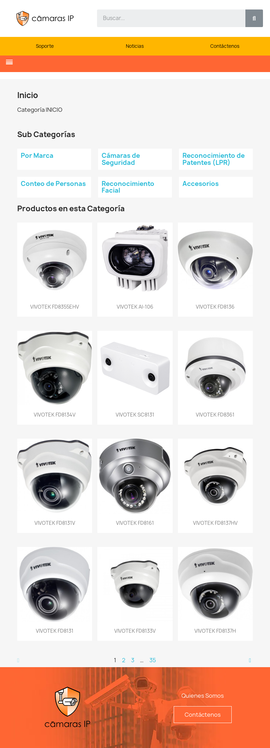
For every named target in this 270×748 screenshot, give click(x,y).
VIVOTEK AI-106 (135, 306)
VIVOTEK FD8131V (54, 523)
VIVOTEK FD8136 (215, 306)
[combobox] (167, 18)
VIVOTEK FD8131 (54, 630)
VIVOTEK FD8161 (135, 523)
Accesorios (200, 183)
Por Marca (37, 155)
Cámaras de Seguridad (121, 159)
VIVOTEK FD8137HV (215, 523)
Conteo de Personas (53, 183)
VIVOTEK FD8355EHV (54, 306)
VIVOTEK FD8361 (215, 414)
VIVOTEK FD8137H (215, 630)
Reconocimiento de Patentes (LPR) (213, 159)
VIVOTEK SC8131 (135, 414)
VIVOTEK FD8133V (135, 630)
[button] (9, 62)
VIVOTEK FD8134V (55, 414)
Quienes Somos (202, 695)
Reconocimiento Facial (128, 187)
